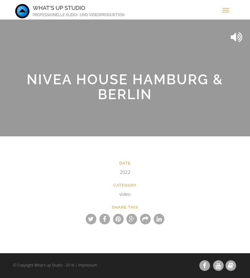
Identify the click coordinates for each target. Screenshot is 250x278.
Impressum (87, 265)
